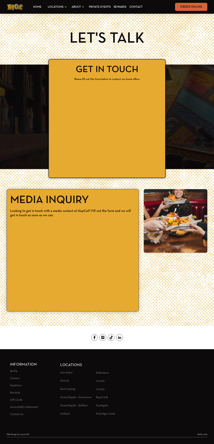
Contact (136, 7)
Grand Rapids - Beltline (74, 405)
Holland (64, 413)
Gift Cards (16, 400)
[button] (56, 7)
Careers (15, 378)
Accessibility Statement (24, 407)
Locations (56, 7)
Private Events (100, 7)
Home (37, 7)
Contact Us (16, 414)
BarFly (14, 371)
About (76, 7)
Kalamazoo (102, 372)
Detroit (64, 380)
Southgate (102, 405)
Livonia (100, 389)
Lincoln (100, 381)
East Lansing (67, 389)
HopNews (16, 385)
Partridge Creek (105, 413)
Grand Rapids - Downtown (75, 397)
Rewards (120, 7)
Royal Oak (102, 397)
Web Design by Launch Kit (18, 434)
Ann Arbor (66, 372)
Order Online (191, 6)
